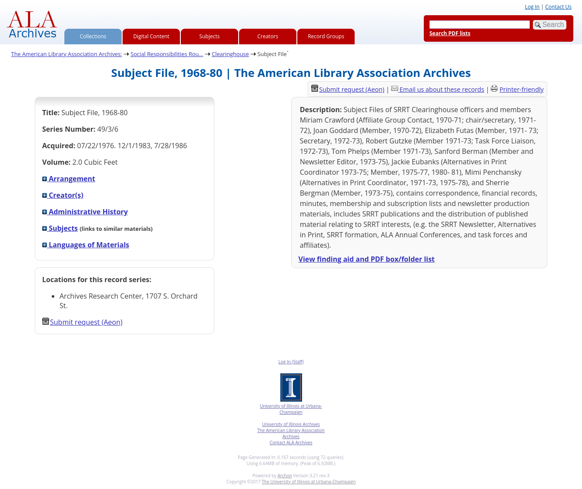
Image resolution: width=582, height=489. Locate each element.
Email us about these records (441, 89)
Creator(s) (62, 195)
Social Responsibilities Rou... (166, 54)
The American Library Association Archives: (66, 54)
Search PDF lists (449, 33)
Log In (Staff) (290, 362)
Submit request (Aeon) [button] (82, 322)
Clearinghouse (230, 54)
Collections (93, 36)
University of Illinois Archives (291, 424)
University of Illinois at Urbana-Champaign (291, 409)
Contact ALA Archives (290, 442)
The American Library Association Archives (291, 433)
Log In (532, 6)
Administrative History (85, 211)
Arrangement (68, 178)
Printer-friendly (521, 89)
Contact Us (558, 6)
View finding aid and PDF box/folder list (367, 259)
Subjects (210, 36)
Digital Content (151, 36)
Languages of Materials (85, 244)
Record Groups (326, 36)
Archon (284, 475)
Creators (267, 36)
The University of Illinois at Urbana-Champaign (309, 482)
